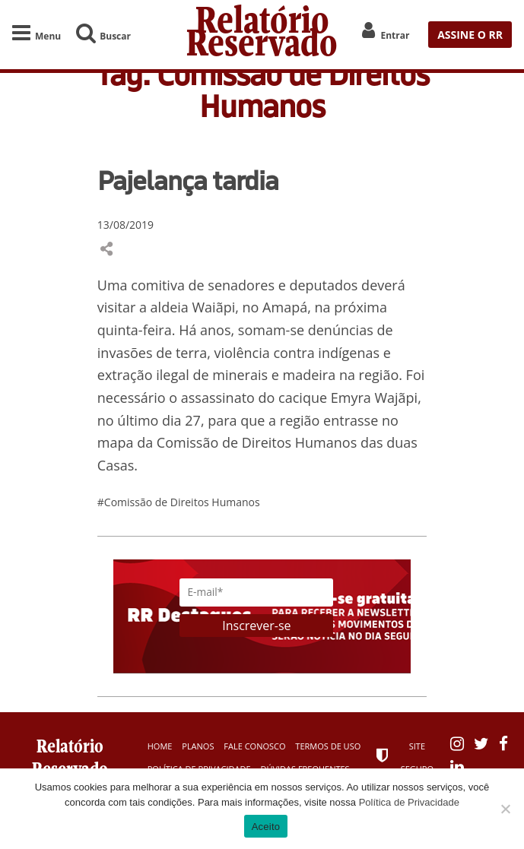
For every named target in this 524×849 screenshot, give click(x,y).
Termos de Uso (327, 746)
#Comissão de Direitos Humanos (178, 502)
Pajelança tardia (187, 180)
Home (160, 746)
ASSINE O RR (470, 34)
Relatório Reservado (262, 34)
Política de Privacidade (409, 802)
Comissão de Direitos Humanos (257, 442)
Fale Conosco (254, 746)
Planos (198, 746)
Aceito (266, 826)
